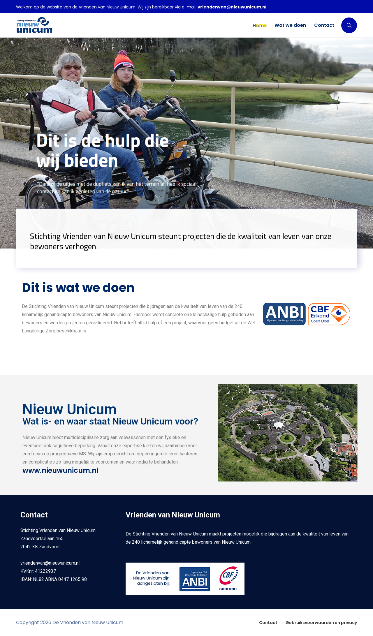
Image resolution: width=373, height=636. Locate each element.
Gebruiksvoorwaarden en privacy (321, 623)
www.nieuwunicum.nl (60, 470)
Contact (268, 623)
